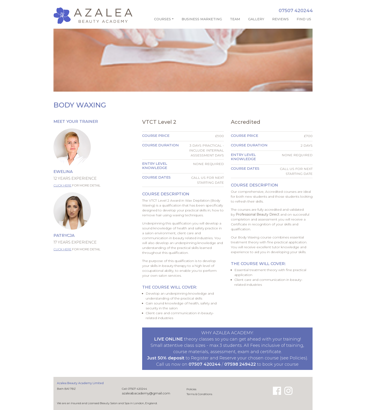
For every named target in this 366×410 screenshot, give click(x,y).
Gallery (256, 19)
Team (235, 19)
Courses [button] (162, 19)
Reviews (280, 19)
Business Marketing (202, 19)
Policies (191, 389)
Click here (62, 185)
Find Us (304, 19)
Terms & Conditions (199, 394)
